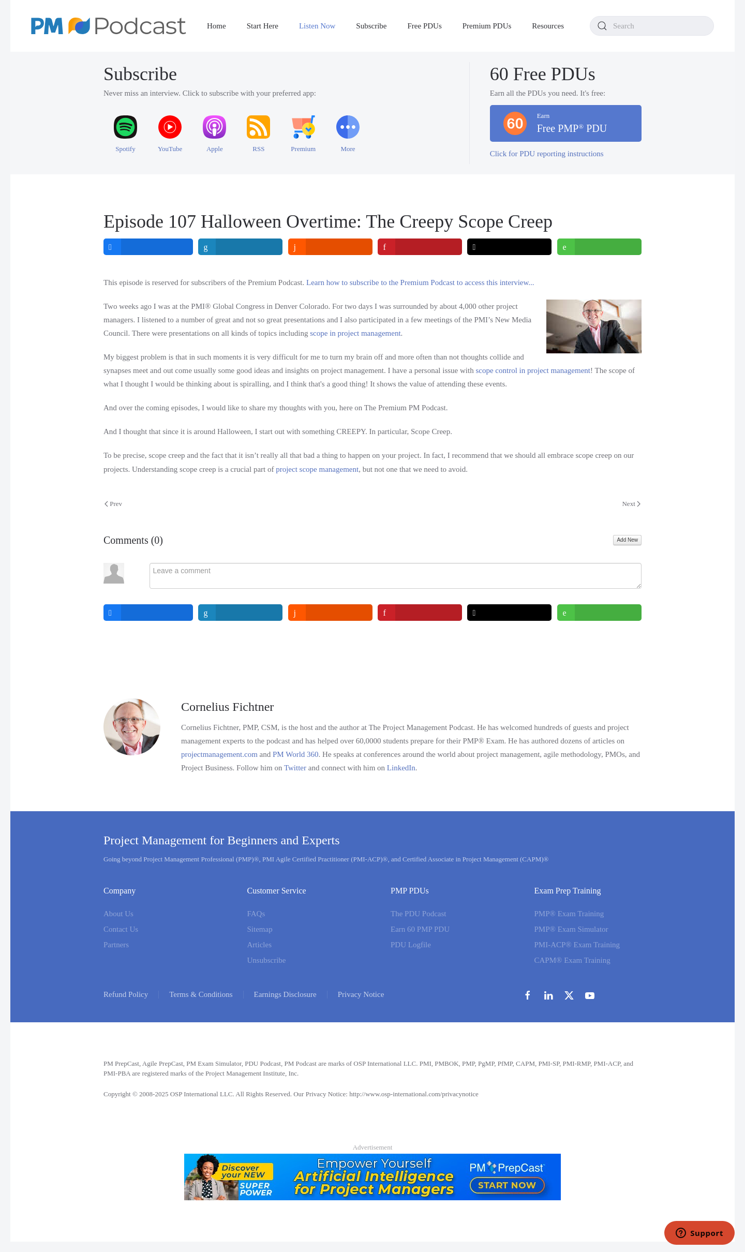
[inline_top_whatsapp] (599, 247)
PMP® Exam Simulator (571, 929)
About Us (118, 914)
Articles (259, 945)
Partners (116, 945)
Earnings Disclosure (285, 994)
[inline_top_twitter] (510, 247)
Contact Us (120, 929)
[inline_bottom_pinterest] (420, 612)
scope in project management (355, 333)
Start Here (262, 26)
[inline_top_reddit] (330, 247)
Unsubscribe (266, 960)
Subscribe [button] (371, 26)
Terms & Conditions (200, 994)
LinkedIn (401, 768)
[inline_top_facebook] (148, 247)
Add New (627, 540)
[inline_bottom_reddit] (330, 612)
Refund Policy (125, 994)
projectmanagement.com (219, 754)
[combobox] (652, 26)
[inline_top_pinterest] (420, 247)
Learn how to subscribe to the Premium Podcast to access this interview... (420, 282)
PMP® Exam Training (569, 914)
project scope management (317, 469)
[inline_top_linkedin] (241, 247)
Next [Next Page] (631, 504)
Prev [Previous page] (113, 504)
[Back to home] (108, 26)
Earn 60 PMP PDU (420, 929)
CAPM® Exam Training (572, 960)
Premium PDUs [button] (487, 26)
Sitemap (260, 929)
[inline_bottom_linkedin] (241, 612)
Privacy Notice (361, 994)
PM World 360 (296, 754)
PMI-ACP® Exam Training (577, 945)
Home (216, 26)
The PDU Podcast (418, 914)
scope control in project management (532, 370)
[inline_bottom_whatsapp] (599, 612)
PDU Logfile (411, 945)
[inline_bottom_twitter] (510, 612)
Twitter (295, 768)
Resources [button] (548, 26)
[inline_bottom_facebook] (148, 612)
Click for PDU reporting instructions (547, 154)
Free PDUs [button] (425, 26)
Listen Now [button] (317, 26)
